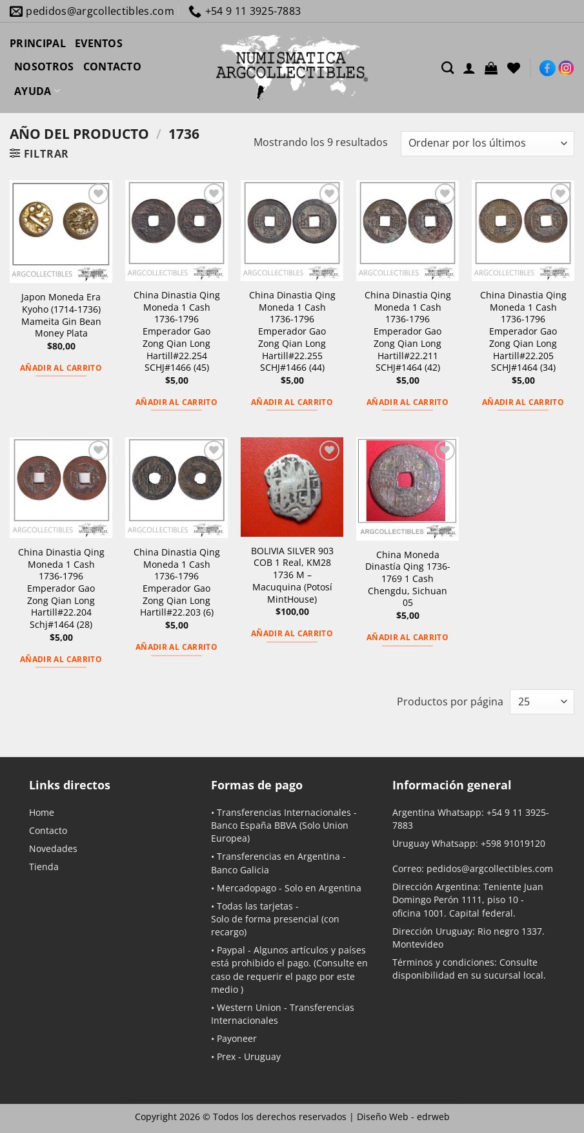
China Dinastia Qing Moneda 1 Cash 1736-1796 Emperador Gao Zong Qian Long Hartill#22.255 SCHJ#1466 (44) (292, 331)
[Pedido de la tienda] (487, 143)
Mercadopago (246, 888)
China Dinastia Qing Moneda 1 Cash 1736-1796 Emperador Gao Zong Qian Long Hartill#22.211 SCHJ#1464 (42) (408, 331)
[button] (491, 68)
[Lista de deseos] (513, 68)
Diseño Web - (403, 1116)
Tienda (44, 866)
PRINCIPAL (38, 43)
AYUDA (37, 91)
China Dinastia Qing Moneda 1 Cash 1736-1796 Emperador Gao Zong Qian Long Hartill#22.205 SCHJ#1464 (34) (523, 331)
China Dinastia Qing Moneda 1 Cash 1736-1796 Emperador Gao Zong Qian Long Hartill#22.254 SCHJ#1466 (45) (177, 331)
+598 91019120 (513, 843)
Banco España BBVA (254, 825)
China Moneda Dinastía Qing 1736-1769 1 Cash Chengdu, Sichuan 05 (407, 579)
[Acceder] (469, 68)
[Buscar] (447, 67)
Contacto (48, 830)
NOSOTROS (44, 66)
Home (41, 812)
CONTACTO (112, 66)
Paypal (231, 950)
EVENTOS (99, 43)
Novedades (53, 848)
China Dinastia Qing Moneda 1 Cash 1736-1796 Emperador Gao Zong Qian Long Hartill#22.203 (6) (177, 582)
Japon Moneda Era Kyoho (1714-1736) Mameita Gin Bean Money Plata (61, 315)
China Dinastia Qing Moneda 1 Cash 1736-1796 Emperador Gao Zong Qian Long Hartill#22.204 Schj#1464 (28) (61, 588)
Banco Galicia (240, 870)
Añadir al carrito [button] (61, 368)
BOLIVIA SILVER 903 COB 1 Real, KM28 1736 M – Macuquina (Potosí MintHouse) (292, 575)
